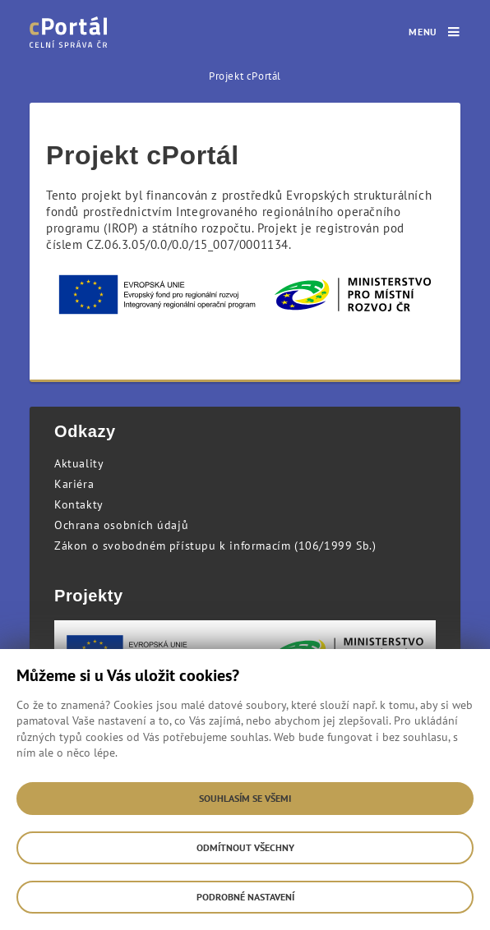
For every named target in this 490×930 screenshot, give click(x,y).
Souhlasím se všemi (245, 798)
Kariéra (74, 484)
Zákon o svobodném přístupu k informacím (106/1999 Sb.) (215, 545)
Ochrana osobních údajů (121, 525)
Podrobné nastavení (245, 897)
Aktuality (79, 463)
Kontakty (79, 504)
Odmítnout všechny (245, 847)
